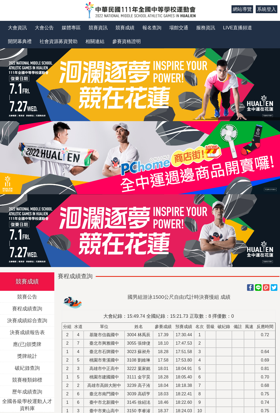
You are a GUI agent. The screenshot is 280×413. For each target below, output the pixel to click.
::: (226, 9)
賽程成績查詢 (27, 308)
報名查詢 (151, 27)
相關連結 (94, 41)
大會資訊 (17, 27)
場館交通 (178, 27)
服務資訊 (205, 27)
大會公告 (44, 27)
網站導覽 (242, 9)
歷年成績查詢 (27, 392)
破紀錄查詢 (27, 368)
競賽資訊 (98, 27)
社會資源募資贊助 (59, 41)
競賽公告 (27, 297)
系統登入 (266, 9)
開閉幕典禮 (20, 41)
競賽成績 (124, 27)
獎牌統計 (27, 356)
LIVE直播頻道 (237, 27)
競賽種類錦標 (27, 380)
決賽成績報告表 (27, 332)
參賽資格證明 (126, 41)
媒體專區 (71, 27)
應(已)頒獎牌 (27, 344)
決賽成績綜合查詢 (27, 320)
